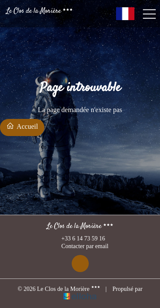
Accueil (22, 126)
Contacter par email (80, 247)
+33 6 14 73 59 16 (78, 239)
